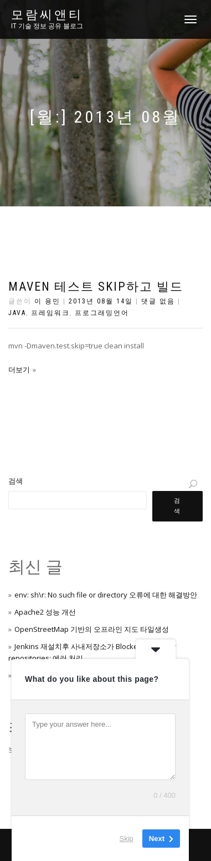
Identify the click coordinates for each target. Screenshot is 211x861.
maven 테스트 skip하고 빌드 (95, 286)
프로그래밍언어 (102, 313)
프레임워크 (50, 313)
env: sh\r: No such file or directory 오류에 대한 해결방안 (105, 595)
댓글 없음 (158, 301)
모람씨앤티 (47, 15)
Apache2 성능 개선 (45, 612)
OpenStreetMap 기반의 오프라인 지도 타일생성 (91, 629)
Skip (126, 838)
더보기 (19, 369)
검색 (15, 481)
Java (17, 313)
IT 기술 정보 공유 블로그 (47, 26)
